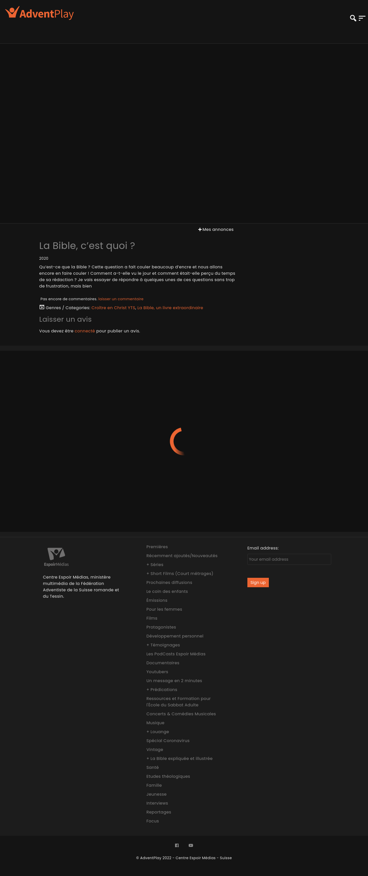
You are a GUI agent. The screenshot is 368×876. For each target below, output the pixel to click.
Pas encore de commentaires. (92, 299)
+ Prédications (161, 690)
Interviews (157, 803)
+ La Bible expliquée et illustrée (179, 758)
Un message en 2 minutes (174, 681)
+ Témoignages (163, 645)
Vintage (154, 750)
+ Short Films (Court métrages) (179, 574)
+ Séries (155, 565)
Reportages (158, 812)
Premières (157, 547)
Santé (152, 767)
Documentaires (162, 663)
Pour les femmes (164, 609)
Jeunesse (156, 794)
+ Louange (157, 732)
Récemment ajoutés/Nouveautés (182, 556)
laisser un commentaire (121, 299)
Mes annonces (215, 229)
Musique (155, 723)
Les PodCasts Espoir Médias (176, 654)
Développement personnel (174, 636)
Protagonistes (161, 627)
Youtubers (157, 672)
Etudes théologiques (168, 776)
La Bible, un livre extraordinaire (170, 308)
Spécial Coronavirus (168, 741)
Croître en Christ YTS (113, 308)
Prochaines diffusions (169, 582)
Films (151, 618)
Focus (152, 821)
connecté (85, 331)
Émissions (156, 600)
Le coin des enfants (167, 591)
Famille (154, 785)
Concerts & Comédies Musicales (181, 714)
